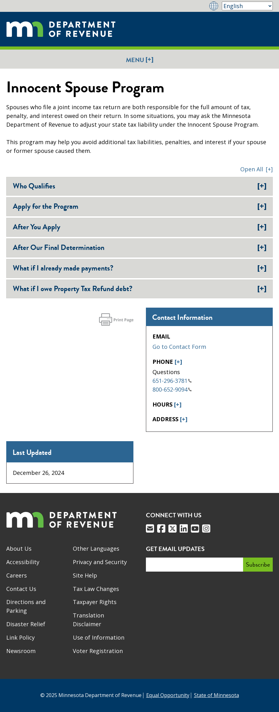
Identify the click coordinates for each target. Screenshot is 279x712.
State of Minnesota (216, 695)
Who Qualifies (140, 186)
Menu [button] (139, 60)
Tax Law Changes (96, 589)
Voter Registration (98, 651)
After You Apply (140, 226)
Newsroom (21, 651)
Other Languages (96, 548)
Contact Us (21, 589)
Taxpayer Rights (95, 602)
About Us (19, 548)
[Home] (61, 29)
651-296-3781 (172, 380)
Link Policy (20, 637)
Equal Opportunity (167, 695)
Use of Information (98, 637)
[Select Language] (247, 6)
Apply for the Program (140, 206)
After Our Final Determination (140, 247)
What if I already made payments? (140, 268)
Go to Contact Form (179, 346)
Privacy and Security (100, 562)
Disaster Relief (25, 624)
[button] (256, 169)
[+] (178, 361)
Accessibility (22, 562)
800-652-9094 (172, 389)
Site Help (85, 575)
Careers (16, 575)
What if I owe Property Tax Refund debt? (140, 288)
